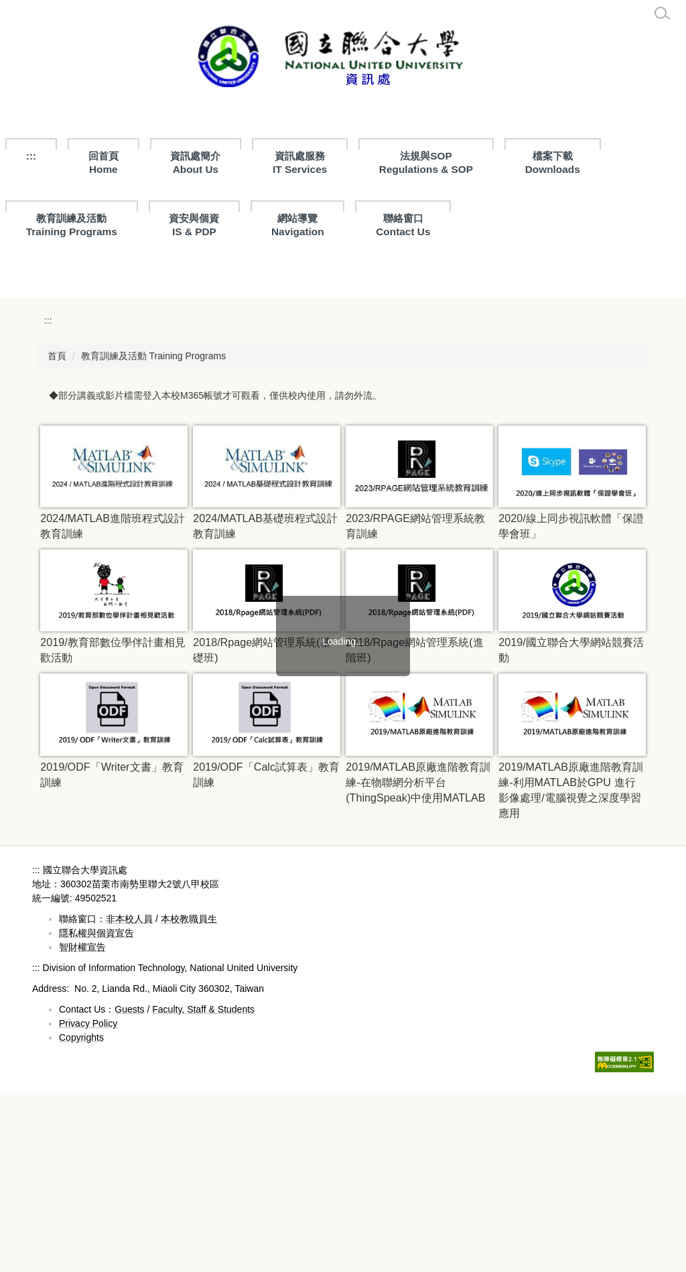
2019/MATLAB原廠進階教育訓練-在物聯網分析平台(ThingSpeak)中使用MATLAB (418, 960)
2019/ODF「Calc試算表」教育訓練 (266, 952)
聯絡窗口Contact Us (403, 224)
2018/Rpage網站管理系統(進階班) (414, 828)
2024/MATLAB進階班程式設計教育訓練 (112, 704)
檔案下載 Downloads (552, 162)
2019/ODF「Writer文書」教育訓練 (111, 952)
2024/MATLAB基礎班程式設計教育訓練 (265, 704)
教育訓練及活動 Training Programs (153, 534)
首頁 (57, 534)
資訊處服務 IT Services (300, 162)
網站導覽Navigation (297, 224)
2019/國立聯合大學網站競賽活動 (570, 828)
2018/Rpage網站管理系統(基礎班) (261, 828)
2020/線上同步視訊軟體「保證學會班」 (570, 704)
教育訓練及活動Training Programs (71, 224)
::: (31, 156)
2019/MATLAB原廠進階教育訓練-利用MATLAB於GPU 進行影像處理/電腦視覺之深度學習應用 (570, 968)
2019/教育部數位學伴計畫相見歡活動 (112, 828)
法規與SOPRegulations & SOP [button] (426, 162)
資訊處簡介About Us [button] (195, 162)
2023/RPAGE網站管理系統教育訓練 (415, 704)
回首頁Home (103, 162)
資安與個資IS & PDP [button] (194, 224)
